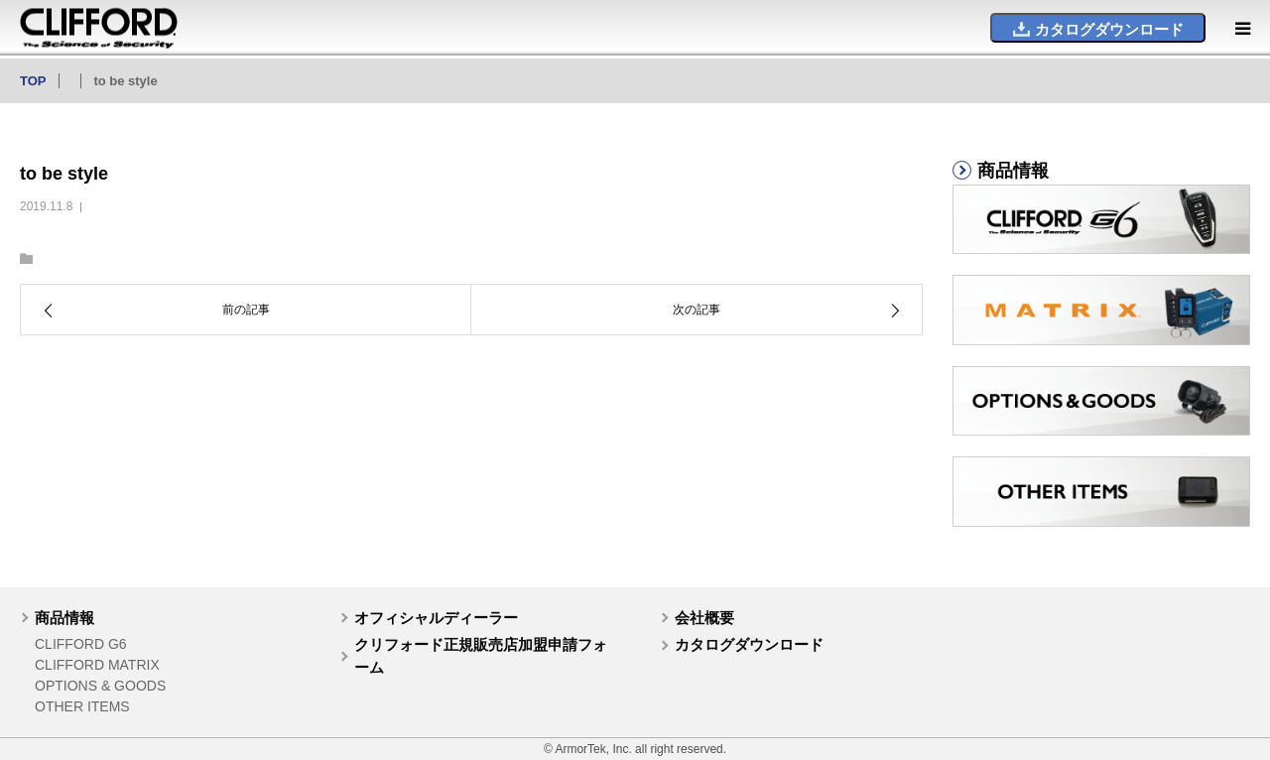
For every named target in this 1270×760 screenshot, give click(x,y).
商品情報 (64, 617)
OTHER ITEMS (82, 706)
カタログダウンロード (749, 644)
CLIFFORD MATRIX (97, 665)
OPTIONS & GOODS (100, 686)
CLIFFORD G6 (81, 644)
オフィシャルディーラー (436, 617)
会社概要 (704, 617)
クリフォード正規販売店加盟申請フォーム (480, 656)
